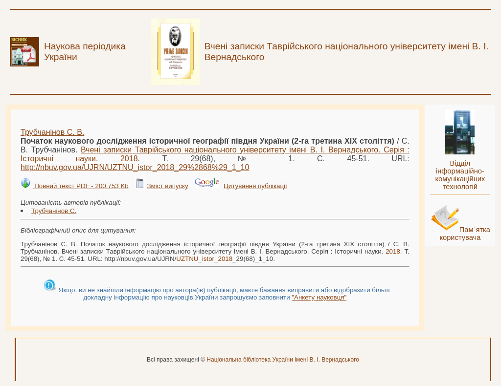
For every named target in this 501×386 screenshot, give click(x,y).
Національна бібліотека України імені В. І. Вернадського (282, 359)
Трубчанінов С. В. (52, 132)
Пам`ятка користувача (464, 233)
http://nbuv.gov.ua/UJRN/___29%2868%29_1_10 (135, 167)
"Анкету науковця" (319, 297)
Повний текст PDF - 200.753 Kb (80, 186)
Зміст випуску (167, 186)
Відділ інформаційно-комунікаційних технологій (460, 175)
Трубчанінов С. (53, 210)
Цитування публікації (255, 186)
